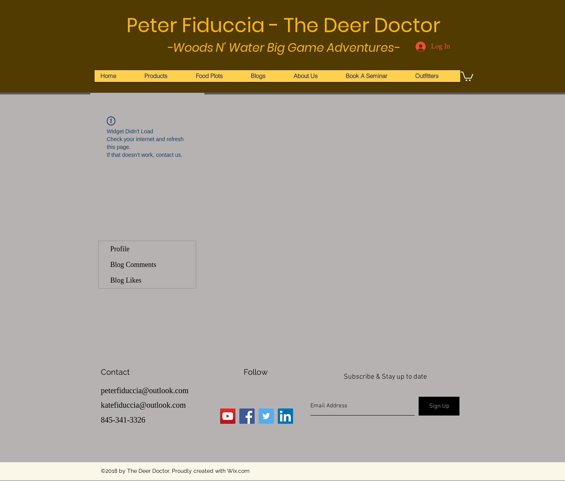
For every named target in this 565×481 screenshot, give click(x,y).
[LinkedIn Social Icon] (285, 416)
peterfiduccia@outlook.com (144, 390)
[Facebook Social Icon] (247, 416)
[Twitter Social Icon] (266, 416)
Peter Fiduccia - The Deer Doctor (283, 25)
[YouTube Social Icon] (227, 416)
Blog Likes (126, 280)
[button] (467, 76)
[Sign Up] (439, 406)
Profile (119, 249)
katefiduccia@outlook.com (143, 405)
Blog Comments (133, 265)
